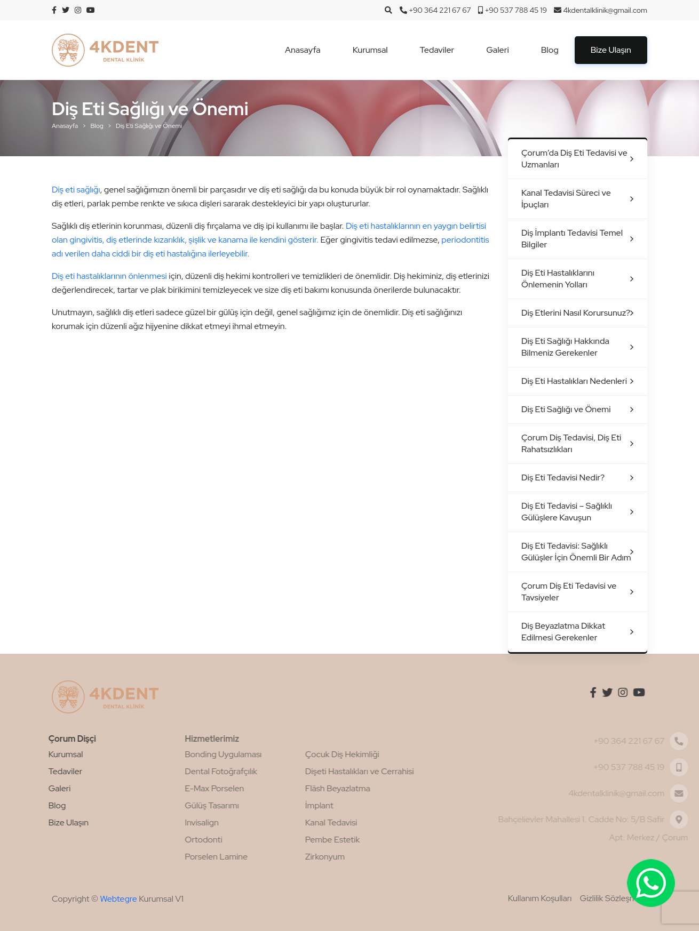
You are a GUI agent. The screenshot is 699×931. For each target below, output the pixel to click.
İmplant (288, 805)
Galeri (497, 49)
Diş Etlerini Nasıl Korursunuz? (575, 312)
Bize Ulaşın (611, 49)
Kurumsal (370, 49)
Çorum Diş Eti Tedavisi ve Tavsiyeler (568, 591)
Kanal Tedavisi (300, 822)
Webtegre (118, 898)
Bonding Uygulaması (192, 754)
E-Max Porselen (183, 788)
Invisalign (171, 822)
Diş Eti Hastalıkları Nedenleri (574, 381)
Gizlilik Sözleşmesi (613, 898)
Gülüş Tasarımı (181, 805)
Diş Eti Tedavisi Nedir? (563, 477)
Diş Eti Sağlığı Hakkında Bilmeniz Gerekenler (565, 346)
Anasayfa (303, 49)
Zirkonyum (294, 856)
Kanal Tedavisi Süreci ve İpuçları (566, 198)
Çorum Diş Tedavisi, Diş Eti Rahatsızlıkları (571, 443)
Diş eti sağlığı (76, 189)
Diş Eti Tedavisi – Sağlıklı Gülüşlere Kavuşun (566, 511)
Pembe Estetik (301, 839)
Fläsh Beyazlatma (306, 788)
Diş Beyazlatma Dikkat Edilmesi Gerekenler (563, 631)
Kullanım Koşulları (540, 898)
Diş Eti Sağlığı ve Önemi (566, 409)
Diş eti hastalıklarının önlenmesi (109, 276)
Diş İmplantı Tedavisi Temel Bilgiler (572, 238)
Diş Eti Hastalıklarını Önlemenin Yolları (557, 278)
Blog (550, 49)
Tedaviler (437, 49)
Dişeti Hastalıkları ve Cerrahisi (328, 771)
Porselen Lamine (185, 856)
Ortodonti (172, 839)
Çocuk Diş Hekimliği (311, 754)
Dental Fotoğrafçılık (190, 771)
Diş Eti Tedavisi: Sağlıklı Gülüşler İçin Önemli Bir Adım (576, 551)
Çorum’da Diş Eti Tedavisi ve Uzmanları (574, 158)
